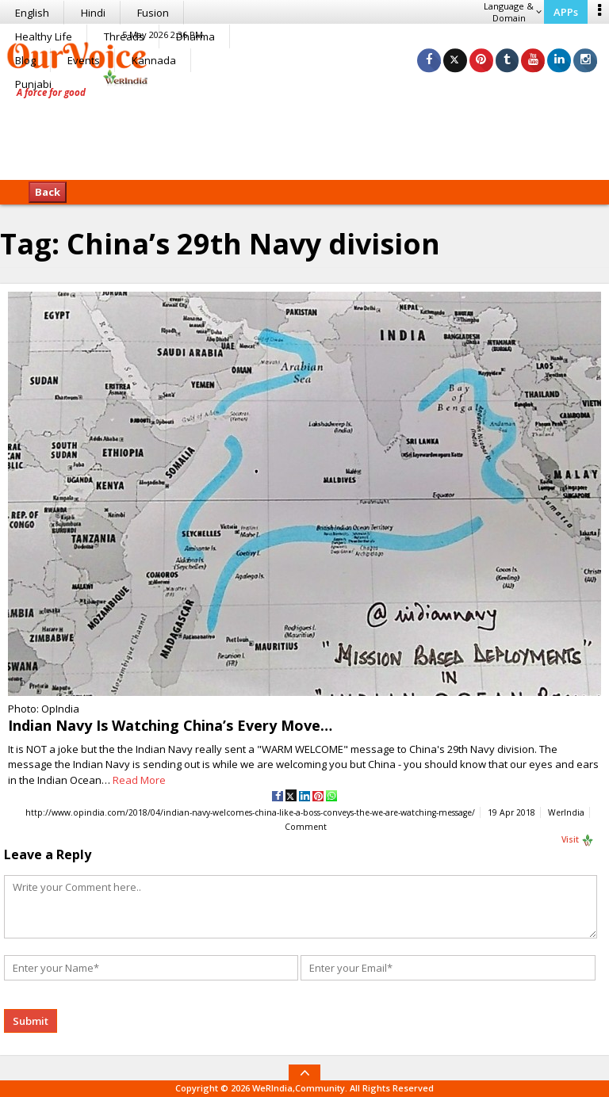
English (32, 13)
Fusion (153, 13)
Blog (25, 60)
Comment (306, 827)
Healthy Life (43, 36)
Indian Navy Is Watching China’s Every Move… (170, 725)
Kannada (154, 60)
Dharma (195, 36)
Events (83, 60)
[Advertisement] (304, 130)
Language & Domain (513, 12)
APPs (565, 12)
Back (47, 192)
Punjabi (33, 84)
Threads (124, 36)
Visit (577, 841)
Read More (139, 780)
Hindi (93, 13)
